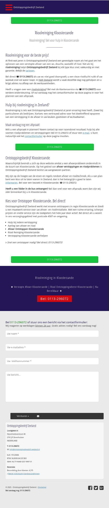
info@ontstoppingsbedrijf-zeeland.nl (25, 449)
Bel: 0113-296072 (54, 299)
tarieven (30, 70)
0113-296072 (54, 20)
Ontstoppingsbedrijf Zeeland (28, 7)
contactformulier (33, 136)
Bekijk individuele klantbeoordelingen (23, 473)
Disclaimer (42, 487)
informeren (12, 182)
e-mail (86, 132)
